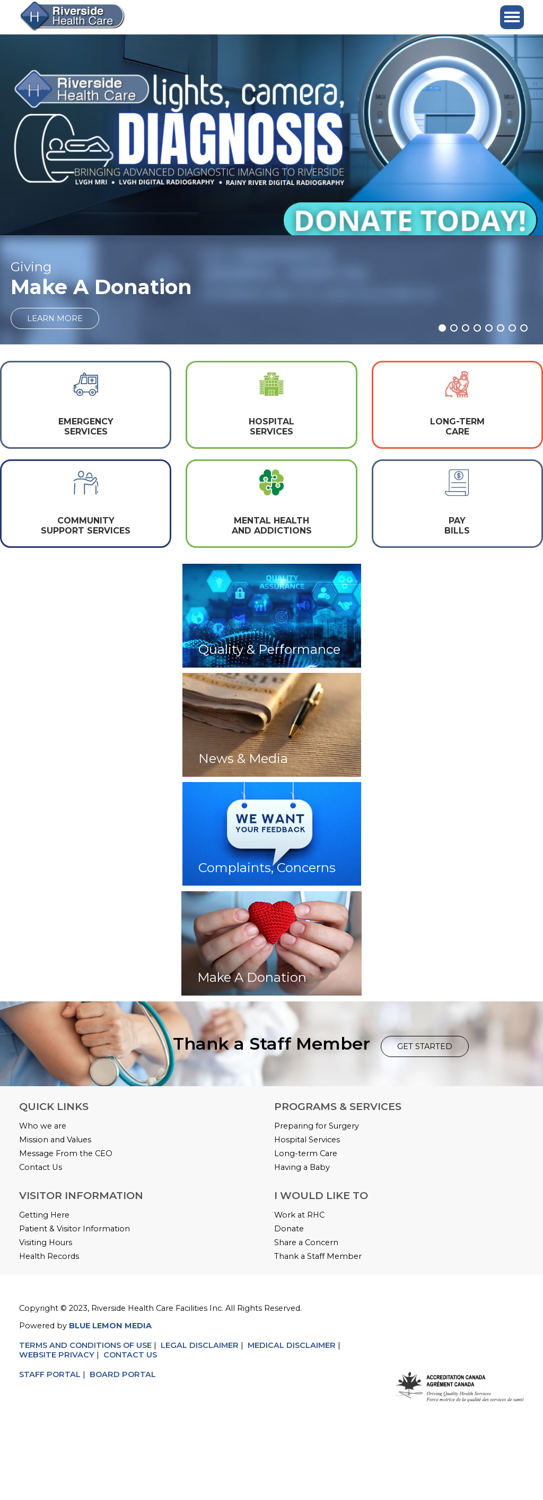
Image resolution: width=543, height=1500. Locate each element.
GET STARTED (424, 1046)
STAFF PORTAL (50, 1374)
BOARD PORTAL (123, 1374)
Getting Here (44, 1215)
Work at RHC (299, 1215)
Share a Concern (306, 1242)
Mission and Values (55, 1139)
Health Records (49, 1256)
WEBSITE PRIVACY (56, 1355)
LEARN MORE (55, 318)
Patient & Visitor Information (74, 1228)
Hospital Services (307, 1139)
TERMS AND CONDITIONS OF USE (85, 1345)
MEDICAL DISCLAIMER (292, 1345)
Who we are (42, 1126)
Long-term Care (305, 1153)
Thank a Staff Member (318, 1256)
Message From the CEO (65, 1153)
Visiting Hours (45, 1242)
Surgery (344, 1126)
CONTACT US (131, 1355)
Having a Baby (302, 1167)
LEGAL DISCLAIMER (200, 1345)
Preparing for (301, 1126)
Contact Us (40, 1167)
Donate (289, 1228)
